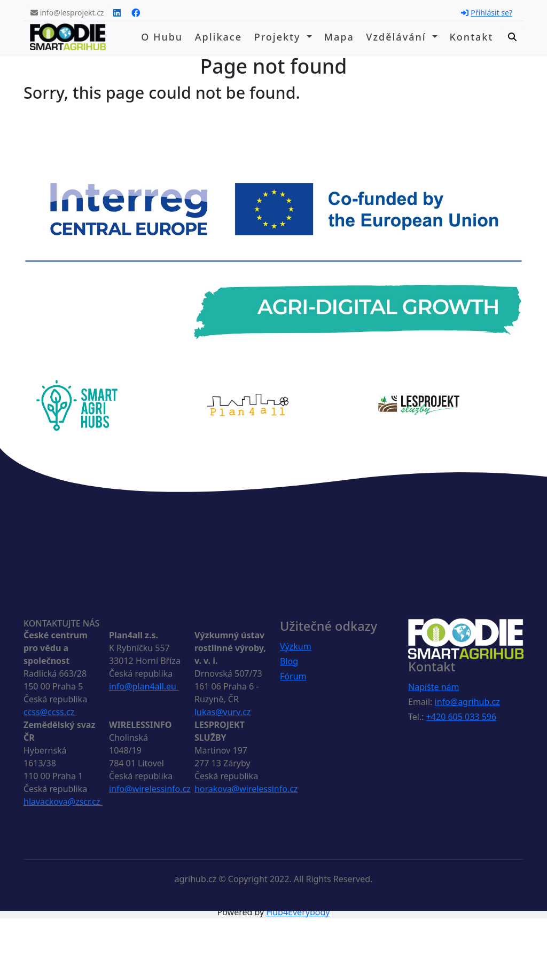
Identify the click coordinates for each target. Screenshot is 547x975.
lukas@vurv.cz (222, 712)
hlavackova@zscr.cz (63, 801)
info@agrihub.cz (467, 702)
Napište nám (433, 687)
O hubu (162, 36)
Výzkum (295, 646)
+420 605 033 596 (461, 717)
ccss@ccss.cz (50, 712)
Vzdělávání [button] (397, 36)
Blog (289, 661)
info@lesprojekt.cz (67, 12)
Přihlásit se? (486, 12)
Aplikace (218, 36)
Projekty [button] (279, 36)
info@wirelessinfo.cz (150, 789)
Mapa (339, 36)
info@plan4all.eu (143, 686)
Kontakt (471, 36)
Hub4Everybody (298, 912)
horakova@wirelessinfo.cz (246, 789)
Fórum (293, 676)
